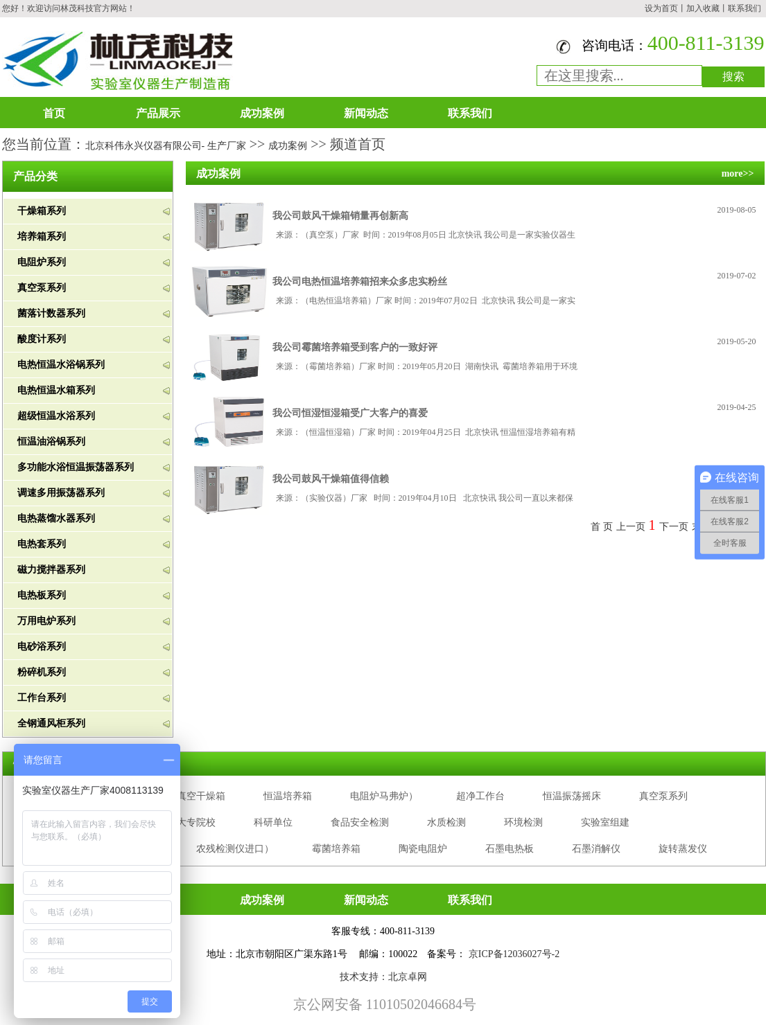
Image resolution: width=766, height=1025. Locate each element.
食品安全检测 (360, 822)
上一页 (630, 527)
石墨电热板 (509, 849)
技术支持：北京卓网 (383, 977)
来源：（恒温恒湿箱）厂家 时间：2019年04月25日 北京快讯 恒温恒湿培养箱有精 (425, 432)
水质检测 (446, 822)
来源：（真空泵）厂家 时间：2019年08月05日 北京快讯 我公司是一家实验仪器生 (425, 235)
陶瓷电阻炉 (423, 849)
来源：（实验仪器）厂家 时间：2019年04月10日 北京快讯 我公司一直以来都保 (424, 498)
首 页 (602, 527)
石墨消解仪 (596, 849)
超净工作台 (480, 796)
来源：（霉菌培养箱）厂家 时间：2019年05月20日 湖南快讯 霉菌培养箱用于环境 (426, 366)
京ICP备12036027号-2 (514, 954)
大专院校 (196, 822)
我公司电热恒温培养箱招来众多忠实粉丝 (359, 281)
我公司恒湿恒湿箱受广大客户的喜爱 (350, 413)
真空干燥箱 (201, 796)
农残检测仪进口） (235, 849)
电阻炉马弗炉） (384, 796)
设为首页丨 (665, 8)
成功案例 (262, 113)
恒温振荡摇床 (572, 796)
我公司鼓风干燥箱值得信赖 (330, 479)
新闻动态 (366, 113)
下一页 (673, 527)
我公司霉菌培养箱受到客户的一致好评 (354, 347)
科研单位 (273, 822)
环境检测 (523, 822)
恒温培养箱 (287, 796)
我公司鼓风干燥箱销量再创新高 (340, 216)
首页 (54, 113)
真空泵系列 (663, 796)
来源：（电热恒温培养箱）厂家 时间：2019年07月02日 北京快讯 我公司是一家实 (425, 300)
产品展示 (158, 113)
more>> (738, 173)
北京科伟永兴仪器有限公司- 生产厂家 (165, 146)
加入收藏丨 (707, 8)
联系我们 (744, 8)
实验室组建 (605, 822)
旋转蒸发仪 (683, 849)
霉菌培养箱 (336, 849)
